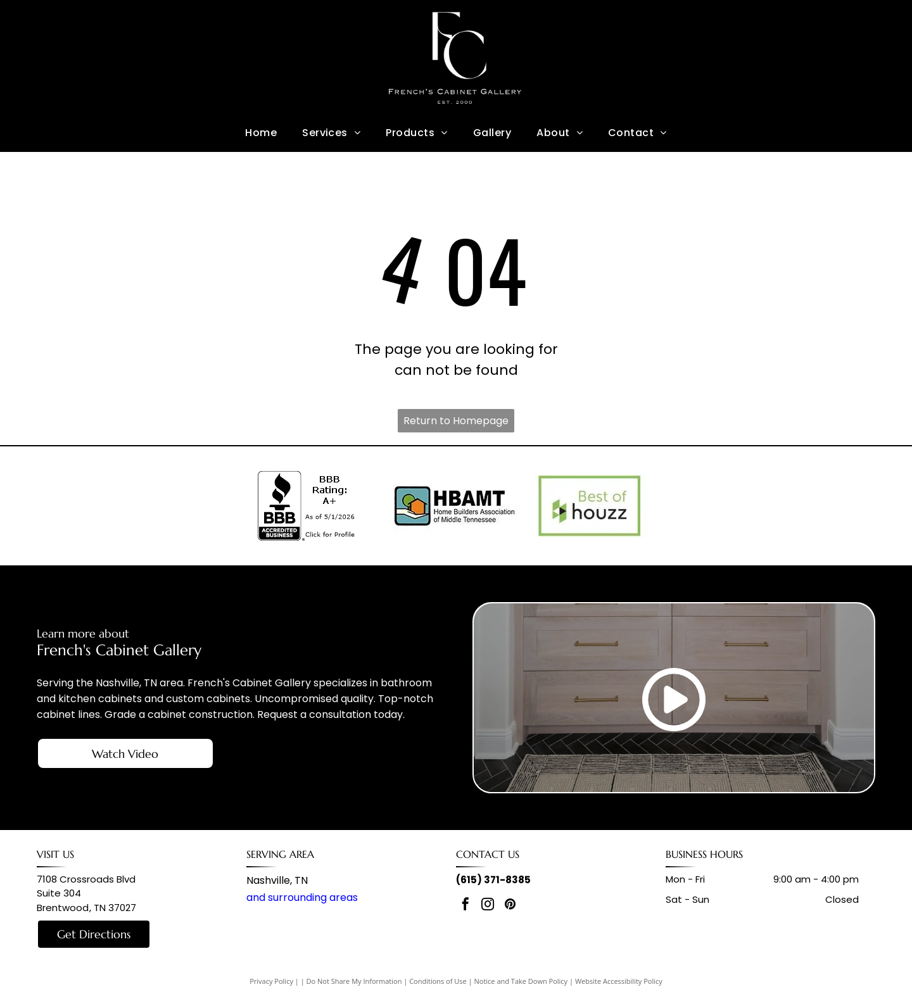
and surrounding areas (302, 897)
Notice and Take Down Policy (521, 981)
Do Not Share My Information (354, 981)
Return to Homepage (456, 420)
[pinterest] (509, 906)
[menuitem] (260, 132)
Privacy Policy (271, 981)
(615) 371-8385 (493, 879)
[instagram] (487, 906)
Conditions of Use (438, 981)
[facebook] (465, 906)
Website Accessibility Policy (618, 981)
